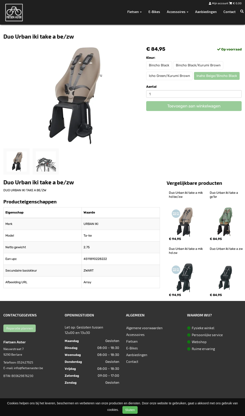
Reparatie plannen (19, 328)
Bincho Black (159, 65)
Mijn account (219, 3)
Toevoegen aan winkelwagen (194, 106)
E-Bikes (154, 12)
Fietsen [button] (134, 12)
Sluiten (130, 410)
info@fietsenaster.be (28, 368)
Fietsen (132, 341)
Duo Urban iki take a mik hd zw (186, 251)
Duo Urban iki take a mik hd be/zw (186, 195)
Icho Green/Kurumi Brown (169, 76)
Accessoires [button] (177, 12)
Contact (229, 12)
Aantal (151, 87)
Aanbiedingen (206, 12)
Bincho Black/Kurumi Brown (198, 65)
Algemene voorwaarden (144, 328)
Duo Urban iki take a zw (226, 249)
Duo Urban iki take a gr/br (224, 195)
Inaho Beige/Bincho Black (216, 76)
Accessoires (135, 335)
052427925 (25, 362)
